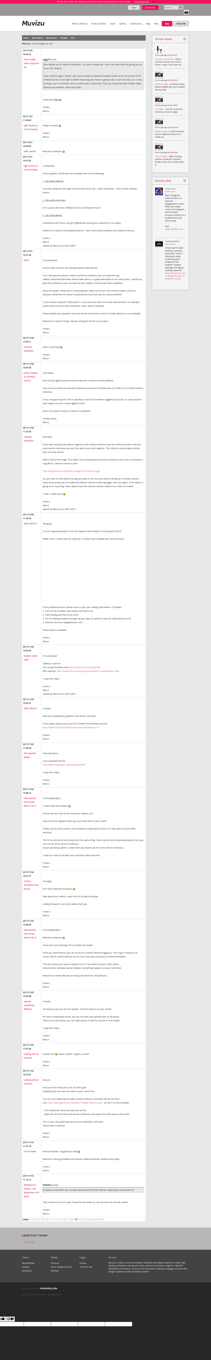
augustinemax (170, 244)
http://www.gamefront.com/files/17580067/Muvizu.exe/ (75, 1102)
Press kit (55, 1263)
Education (27, 1270)
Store (112, 23)
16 (64, 1219)
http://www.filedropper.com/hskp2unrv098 (64, 764)
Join (150, 7)
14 (58, 1219)
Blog (148, 23)
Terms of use (86, 1266)
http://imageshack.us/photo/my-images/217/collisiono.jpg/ (71, 471)
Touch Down (161, 156)
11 (50, 1219)
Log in (133, 7)
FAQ (72, 38)
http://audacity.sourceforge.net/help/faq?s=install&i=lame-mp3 (88, 671)
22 (82, 1219)
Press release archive (61, 1266)
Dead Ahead (161, 131)
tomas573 (173, 55)
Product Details (99, 23)
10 (47, 1219)
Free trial (181, 23)
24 (88, 1219)
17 (67, 1219)
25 (91, 1219)
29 (102, 1219)
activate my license (164, 59)
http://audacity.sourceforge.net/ (84, 667)
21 (79, 1219)
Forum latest (163, 39)
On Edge (159, 109)
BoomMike (174, 80)
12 (53, 1219)
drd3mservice (170, 192)
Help (156, 23)
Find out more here (141, 2)
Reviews (55, 1270)
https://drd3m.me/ (174, 229)
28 (99, 1219)
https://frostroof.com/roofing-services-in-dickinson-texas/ (175, 276)
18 (70, 1219)
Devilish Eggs (162, 84)
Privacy (83, 1263)
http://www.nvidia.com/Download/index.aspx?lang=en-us (71, 727)
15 (61, 1219)
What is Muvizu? (80, 23)
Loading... (28, 1242)
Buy (167, 23)
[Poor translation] (10, 1319)
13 (56, 1219)
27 (97, 1219)
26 (94, 1219)
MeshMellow (28, 1263)
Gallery (122, 23)
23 (85, 1219)
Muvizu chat (163, 180)
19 (73, 1219)
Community (135, 23)
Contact (25, 1266)
